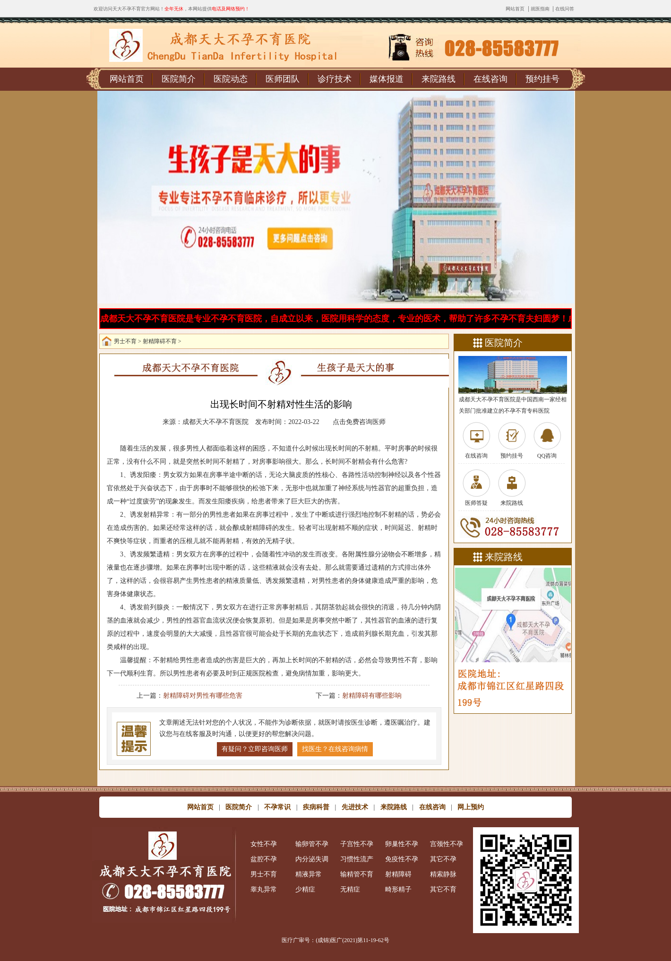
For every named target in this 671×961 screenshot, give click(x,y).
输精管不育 (356, 874)
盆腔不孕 (263, 859)
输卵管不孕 (311, 844)
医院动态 (231, 79)
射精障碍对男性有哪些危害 (202, 695)
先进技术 (355, 807)
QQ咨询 (547, 455)
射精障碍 (398, 874)
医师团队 (283, 79)
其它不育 (443, 889)
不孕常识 (277, 807)
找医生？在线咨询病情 (335, 749)
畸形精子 (398, 889)
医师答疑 (476, 503)
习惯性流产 (356, 859)
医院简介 (179, 79)
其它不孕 (443, 859)
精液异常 (308, 874)
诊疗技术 (335, 79)
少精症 (305, 889)
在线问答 (564, 8)
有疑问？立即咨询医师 (255, 749)
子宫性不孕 (356, 844)
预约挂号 (542, 79)
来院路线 (439, 79)
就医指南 (540, 8)
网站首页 (515, 8)
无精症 (350, 889)
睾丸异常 (263, 889)
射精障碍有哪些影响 (372, 695)
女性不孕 (263, 844)
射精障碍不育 (160, 341)
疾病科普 (316, 807)
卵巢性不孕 (401, 844)
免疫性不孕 (401, 859)
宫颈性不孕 (446, 844)
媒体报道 (387, 79)
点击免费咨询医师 (359, 421)
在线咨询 (490, 79)
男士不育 (125, 341)
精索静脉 (443, 874)
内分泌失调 (311, 859)
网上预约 (470, 807)
